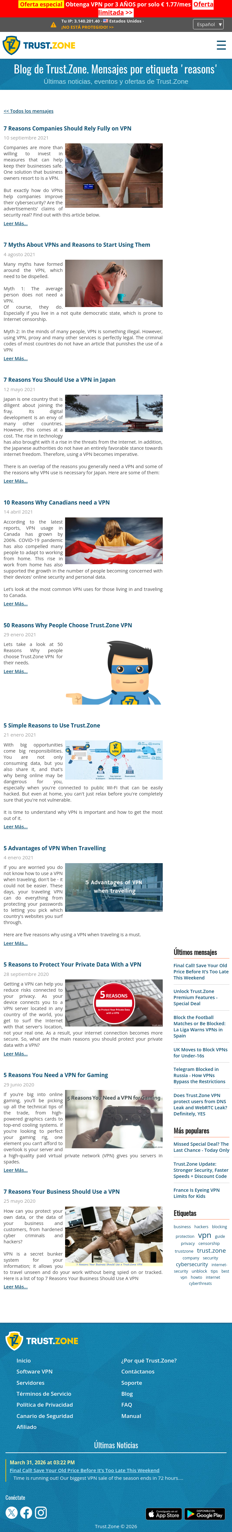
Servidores (30, 1382)
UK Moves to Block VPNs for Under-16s (201, 1052)
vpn (204, 1234)
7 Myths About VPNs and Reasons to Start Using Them (77, 244)
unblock (199, 1271)
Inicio (23, 1360)
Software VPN (34, 1371)
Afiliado (26, 1427)
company (191, 1258)
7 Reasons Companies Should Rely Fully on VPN (67, 128)
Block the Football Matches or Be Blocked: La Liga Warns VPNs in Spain (200, 1026)
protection (185, 1236)
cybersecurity (192, 1264)
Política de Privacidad (44, 1404)
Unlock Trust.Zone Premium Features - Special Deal (196, 997)
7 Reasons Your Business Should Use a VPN (62, 1191)
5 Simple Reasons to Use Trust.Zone (52, 725)
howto (196, 1277)
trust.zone (211, 1250)
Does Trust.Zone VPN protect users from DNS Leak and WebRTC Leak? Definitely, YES (200, 1104)
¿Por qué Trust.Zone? (149, 1360)
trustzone (184, 1251)
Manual (131, 1416)
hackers (201, 1226)
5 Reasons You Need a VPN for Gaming (56, 1075)
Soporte (131, 1382)
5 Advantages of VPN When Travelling (55, 848)
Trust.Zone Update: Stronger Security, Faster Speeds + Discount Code (201, 1170)
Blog (127, 1393)
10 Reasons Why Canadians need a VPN (57, 502)
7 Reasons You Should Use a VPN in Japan (59, 379)
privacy (188, 1243)
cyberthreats (200, 1283)
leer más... (16, 223)
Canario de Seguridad (44, 1416)
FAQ (126, 1404)
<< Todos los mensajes (28, 111)
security (210, 1258)
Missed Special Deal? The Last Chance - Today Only (201, 1147)
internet (213, 1277)
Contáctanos (137, 1371)
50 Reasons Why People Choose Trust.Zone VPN (68, 625)
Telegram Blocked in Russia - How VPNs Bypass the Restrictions (200, 1075)
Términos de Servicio (43, 1393)
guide (220, 1236)
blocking (219, 1226)
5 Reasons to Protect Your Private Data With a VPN (72, 964)
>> (88, 27)
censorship (209, 1243)
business (182, 1226)
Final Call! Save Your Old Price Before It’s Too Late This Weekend (201, 971)
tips (214, 1271)
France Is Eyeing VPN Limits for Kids (197, 1193)
